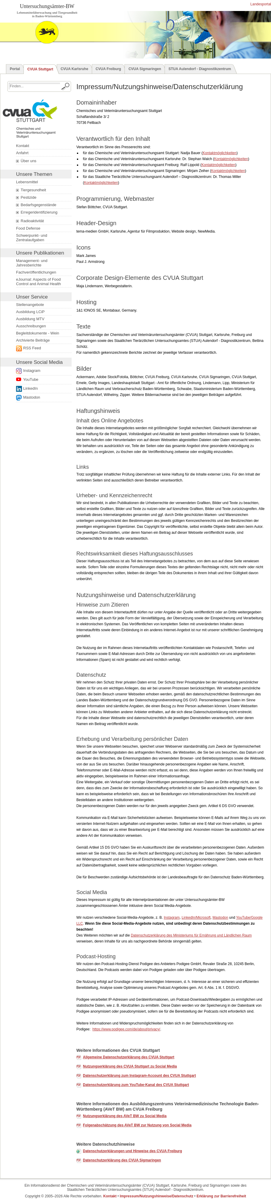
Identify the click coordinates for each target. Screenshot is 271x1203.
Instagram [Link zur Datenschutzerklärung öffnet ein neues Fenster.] (31, 370)
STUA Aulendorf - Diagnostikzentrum (199, 69)
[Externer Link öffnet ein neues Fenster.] (42, 348)
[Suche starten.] (65, 86)
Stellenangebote (30, 304)
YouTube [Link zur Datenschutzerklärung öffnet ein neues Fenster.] (30, 379)
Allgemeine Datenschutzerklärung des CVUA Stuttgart (128, 1057)
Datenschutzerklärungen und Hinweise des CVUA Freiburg (132, 1151)
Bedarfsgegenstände (36, 205)
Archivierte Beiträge (33, 340)
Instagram (171, 917)
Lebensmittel (27, 182)
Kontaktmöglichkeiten (220, 153)
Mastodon (220, 917)
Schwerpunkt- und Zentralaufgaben (31, 237)
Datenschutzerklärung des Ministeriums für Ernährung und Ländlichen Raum (191, 935)
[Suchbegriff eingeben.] (34, 86)
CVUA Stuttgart (40, 69)
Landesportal (260, 4)
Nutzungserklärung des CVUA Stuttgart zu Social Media (130, 1066)
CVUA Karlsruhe (74, 69)
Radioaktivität (30, 221)
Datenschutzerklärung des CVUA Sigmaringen (122, 1160)
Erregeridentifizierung (36, 212)
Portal (15, 69)
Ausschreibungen (31, 326)
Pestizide (26, 197)
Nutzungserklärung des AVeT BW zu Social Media (124, 1116)
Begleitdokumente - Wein (37, 333)
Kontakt (22, 145)
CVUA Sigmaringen (144, 69)
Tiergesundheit (31, 190)
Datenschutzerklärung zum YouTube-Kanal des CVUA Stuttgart (136, 1085)
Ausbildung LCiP (30, 312)
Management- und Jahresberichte (32, 262)
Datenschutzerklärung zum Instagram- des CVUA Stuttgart (139, 1075)
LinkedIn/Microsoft (196, 917)
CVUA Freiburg (108, 69)
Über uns (26, 161)
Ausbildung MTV (30, 319)
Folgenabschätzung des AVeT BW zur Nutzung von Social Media (137, 1125)
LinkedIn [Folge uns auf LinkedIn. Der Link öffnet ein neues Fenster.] (30, 388)
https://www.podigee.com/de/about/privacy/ (126, 1029)
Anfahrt (22, 153)
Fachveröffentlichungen (36, 272)
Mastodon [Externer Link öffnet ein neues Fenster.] (31, 397)
